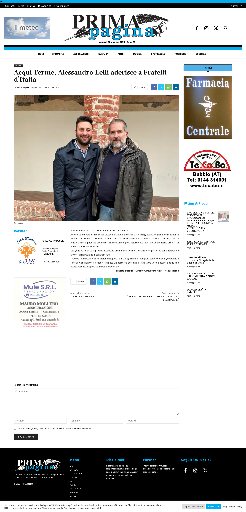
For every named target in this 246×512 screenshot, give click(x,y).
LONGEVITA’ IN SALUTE (197, 291)
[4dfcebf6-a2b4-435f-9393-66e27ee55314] (40, 372)
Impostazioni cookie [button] (193, 506)
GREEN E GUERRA (82, 296)
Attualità (18, 65)
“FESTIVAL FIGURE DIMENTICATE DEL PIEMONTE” (153, 298)
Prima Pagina (23, 87)
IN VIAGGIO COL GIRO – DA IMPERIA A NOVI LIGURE (201, 276)
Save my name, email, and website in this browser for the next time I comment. (54, 428)
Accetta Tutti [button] (213, 506)
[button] (225, 27)
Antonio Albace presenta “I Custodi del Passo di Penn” (201, 260)
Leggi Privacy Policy (232, 506)
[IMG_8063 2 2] (208, 141)
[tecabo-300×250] (207, 191)
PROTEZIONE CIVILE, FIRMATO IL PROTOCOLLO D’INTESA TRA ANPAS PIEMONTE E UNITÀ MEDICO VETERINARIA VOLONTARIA (201, 221)
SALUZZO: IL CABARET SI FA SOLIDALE (201, 243)
